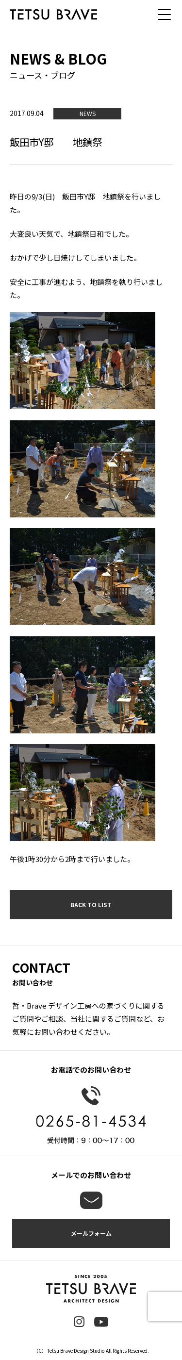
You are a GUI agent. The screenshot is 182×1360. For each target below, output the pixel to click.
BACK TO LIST (91, 904)
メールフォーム (91, 1233)
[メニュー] (167, 14)
